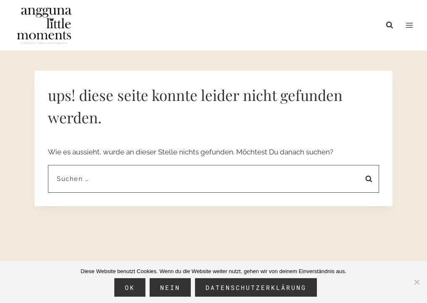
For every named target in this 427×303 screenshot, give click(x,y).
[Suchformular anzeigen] (392, 25)
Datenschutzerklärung (256, 287)
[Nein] (416, 282)
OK (130, 287)
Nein (170, 287)
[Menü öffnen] (409, 25)
